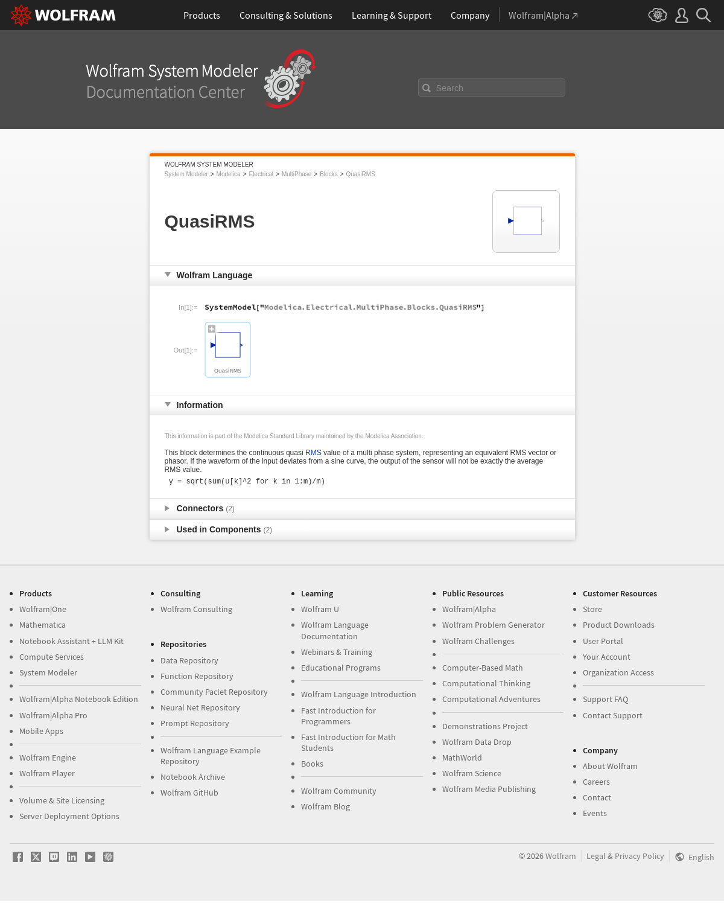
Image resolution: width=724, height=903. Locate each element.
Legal (596, 857)
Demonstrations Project (485, 728)
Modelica (229, 174)
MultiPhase (296, 174)
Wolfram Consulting (196, 610)
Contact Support (613, 717)
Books (312, 765)
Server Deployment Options (69, 817)
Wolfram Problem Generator (493, 626)
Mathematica (42, 626)
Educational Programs (341, 669)
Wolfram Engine (47, 759)
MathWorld (462, 759)
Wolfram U (320, 610)
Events (595, 814)
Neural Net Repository (200, 709)
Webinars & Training (336, 653)
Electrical (261, 174)
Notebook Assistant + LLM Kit (71, 642)
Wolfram (560, 857)
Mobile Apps (41, 732)
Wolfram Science (471, 775)
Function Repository (196, 677)
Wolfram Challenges (478, 642)
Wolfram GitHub (189, 794)
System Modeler (186, 174)
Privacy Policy (639, 857)
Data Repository (189, 662)
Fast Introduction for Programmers (338, 718)
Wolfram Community (338, 792)
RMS (313, 452)
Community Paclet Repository (214, 693)
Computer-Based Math (482, 669)
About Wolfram (610, 767)
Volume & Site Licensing (61, 802)
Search (450, 88)
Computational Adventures (491, 700)
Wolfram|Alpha (469, 610)
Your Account (606, 658)
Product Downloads (619, 626)
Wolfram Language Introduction (358, 696)
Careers (596, 783)
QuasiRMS (360, 174)
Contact (597, 799)
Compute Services (51, 658)
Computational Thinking (486, 685)
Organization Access (618, 674)
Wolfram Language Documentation (335, 632)
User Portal (603, 642)
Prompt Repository (194, 725)
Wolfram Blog (325, 808)
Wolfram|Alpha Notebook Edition (78, 700)
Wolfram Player (47, 775)
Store (592, 610)
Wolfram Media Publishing (489, 790)
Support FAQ (605, 700)
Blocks (328, 174)
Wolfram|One (42, 610)
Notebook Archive (192, 778)
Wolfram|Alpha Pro (53, 717)
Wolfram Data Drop (477, 743)
